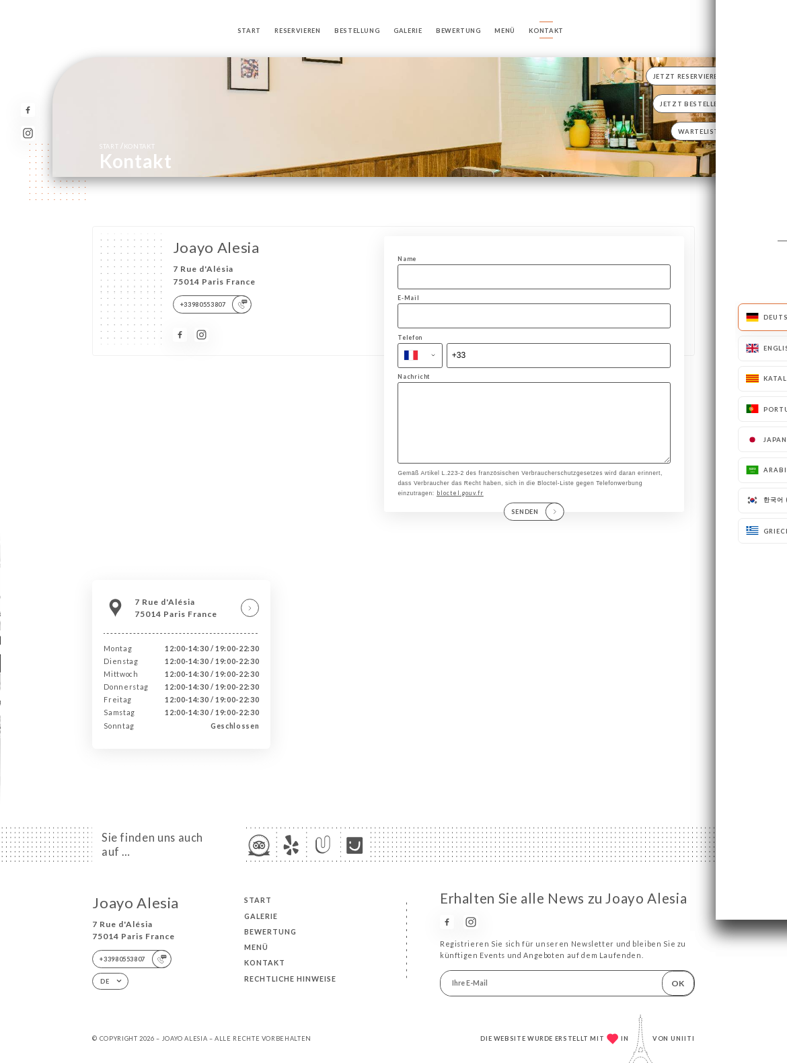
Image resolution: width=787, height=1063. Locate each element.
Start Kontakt (127, 146)
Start (249, 30)
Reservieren (297, 30)
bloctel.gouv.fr (460, 507)
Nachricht (414, 376)
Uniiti (683, 1038)
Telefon (410, 337)
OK (677, 983)
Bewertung (458, 30)
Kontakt (546, 30)
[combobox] (420, 355)
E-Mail (408, 298)
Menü (504, 30)
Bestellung (356, 30)
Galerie (408, 30)
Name (407, 259)
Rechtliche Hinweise (290, 979)
